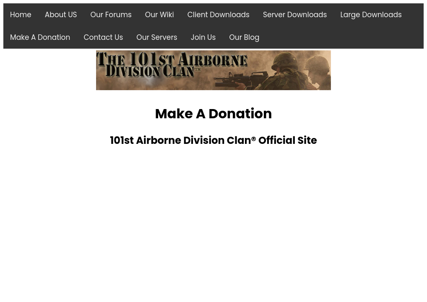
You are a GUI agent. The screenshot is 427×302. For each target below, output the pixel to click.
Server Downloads (295, 15)
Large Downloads (370, 15)
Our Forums (111, 15)
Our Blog (244, 37)
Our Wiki (159, 15)
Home (20, 15)
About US (61, 15)
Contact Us (103, 37)
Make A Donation (40, 37)
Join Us (203, 37)
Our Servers (156, 37)
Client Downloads (218, 15)
